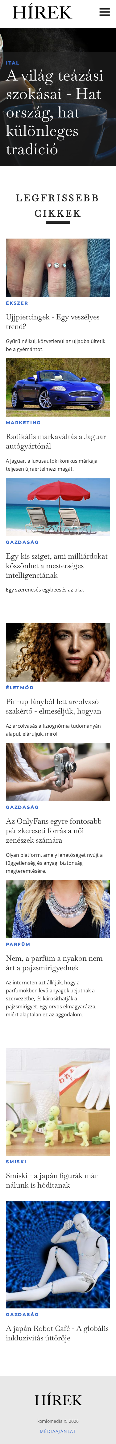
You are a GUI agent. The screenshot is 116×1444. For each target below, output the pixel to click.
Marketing (23, 422)
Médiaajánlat (58, 1431)
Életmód (20, 687)
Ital (13, 63)
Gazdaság (22, 542)
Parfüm (18, 944)
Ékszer (17, 303)
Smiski (16, 1162)
